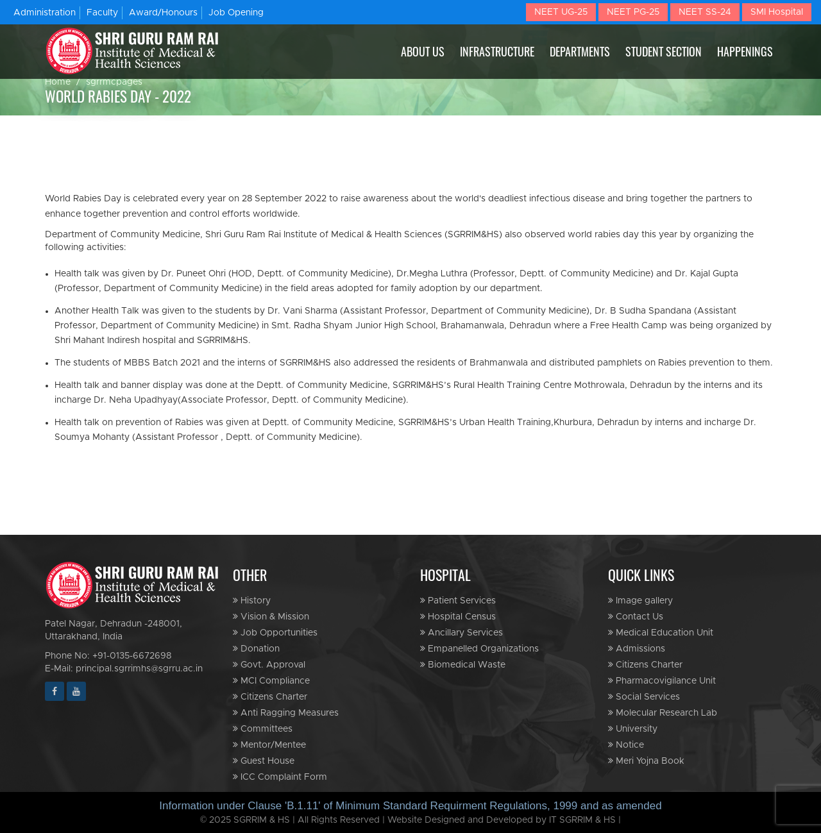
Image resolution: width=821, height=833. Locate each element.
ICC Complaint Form (280, 777)
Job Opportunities (275, 632)
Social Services (644, 697)
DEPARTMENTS (580, 51)
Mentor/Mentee (269, 745)
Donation (256, 648)
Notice (626, 745)
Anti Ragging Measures (286, 713)
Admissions (636, 648)
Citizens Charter (270, 697)
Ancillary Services (461, 632)
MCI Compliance (271, 681)
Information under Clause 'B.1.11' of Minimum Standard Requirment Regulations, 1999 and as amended (410, 806)
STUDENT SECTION (663, 51)
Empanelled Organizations (479, 648)
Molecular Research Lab (662, 713)
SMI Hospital (776, 12)
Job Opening (236, 12)
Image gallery (640, 600)
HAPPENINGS (745, 51)
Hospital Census (458, 616)
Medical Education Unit (660, 632)
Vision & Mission (271, 616)
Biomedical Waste (462, 664)
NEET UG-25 (561, 12)
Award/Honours (163, 12)
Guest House (263, 761)
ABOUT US (422, 51)
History (252, 600)
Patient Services (458, 600)
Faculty (102, 12)
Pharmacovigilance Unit (662, 681)
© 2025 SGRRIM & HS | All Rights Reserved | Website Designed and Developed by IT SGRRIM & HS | (411, 820)
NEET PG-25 (633, 12)
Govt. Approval (269, 664)
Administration (44, 12)
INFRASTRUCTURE (497, 51)
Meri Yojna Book (646, 761)
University (632, 729)
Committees (262, 729)
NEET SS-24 (705, 12)
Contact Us (635, 616)
